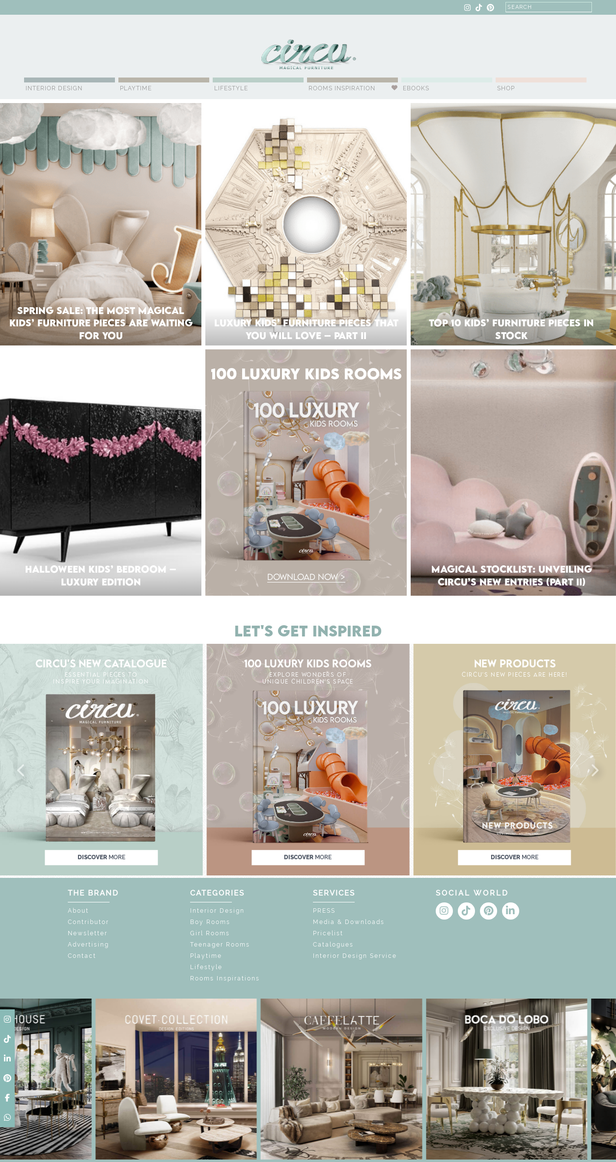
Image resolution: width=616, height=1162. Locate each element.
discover (101, 857)
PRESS (324, 910)
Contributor (88, 922)
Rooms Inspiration (341, 88)
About (78, 910)
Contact (82, 955)
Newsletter (88, 933)
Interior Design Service (355, 955)
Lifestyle (231, 88)
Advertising (88, 944)
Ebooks (416, 88)
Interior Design (54, 88)
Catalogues (333, 944)
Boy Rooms (210, 922)
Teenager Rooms (220, 944)
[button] (21, 771)
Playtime (136, 88)
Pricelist (328, 933)
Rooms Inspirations (225, 978)
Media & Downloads (349, 922)
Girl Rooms (210, 933)
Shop (506, 88)
